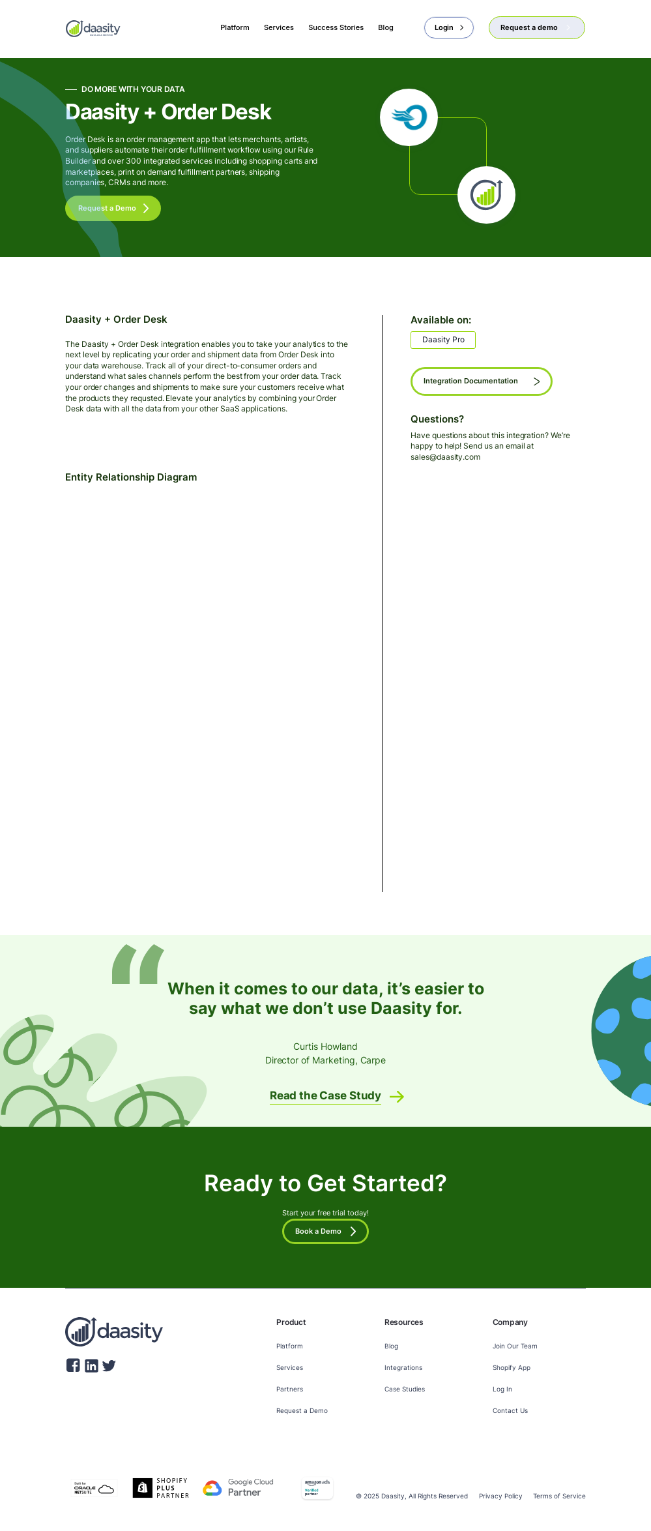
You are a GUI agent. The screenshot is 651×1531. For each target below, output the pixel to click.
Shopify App (511, 1367)
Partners (289, 1389)
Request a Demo (302, 1410)
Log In (502, 1389)
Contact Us (510, 1410)
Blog (391, 1346)
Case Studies (404, 1389)
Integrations (403, 1367)
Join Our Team (515, 1346)
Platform (289, 1346)
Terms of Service (559, 1496)
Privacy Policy (501, 1496)
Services (289, 1367)
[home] (93, 28)
